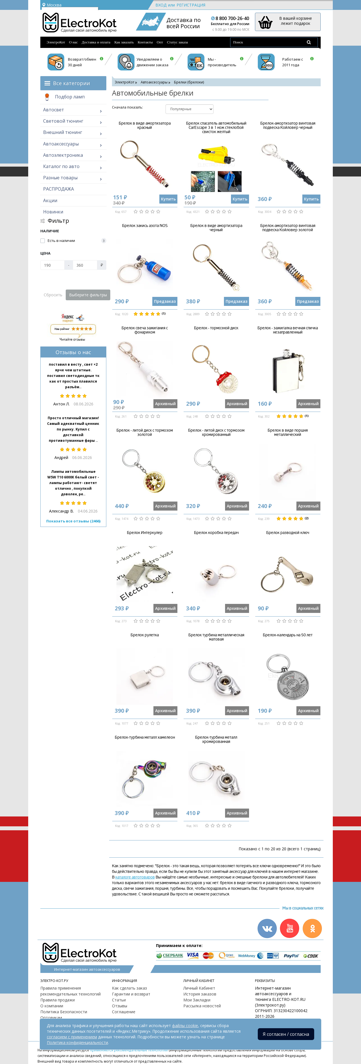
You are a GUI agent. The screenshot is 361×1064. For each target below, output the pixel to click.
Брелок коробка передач (216, 532)
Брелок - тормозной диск (216, 328)
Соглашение (123, 1011)
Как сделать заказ (129, 988)
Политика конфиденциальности (77, 1042)
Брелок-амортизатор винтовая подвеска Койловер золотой (287, 227)
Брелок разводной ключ (287, 532)
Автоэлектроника (63, 155)
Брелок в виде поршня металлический (288, 432)
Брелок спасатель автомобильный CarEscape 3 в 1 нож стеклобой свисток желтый (216, 127)
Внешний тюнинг (62, 132)
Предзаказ (165, 301)
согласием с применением (72, 1036)
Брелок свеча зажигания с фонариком (145, 330)
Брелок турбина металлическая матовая (216, 637)
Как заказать (124, 42)
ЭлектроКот (56, 42)
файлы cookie (185, 1025)
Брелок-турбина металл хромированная (216, 739)
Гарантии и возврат (131, 994)
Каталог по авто (61, 166)
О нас (73, 42)
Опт (160, 42)
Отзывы (119, 1005)
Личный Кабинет (199, 988)
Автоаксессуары (61, 144)
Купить (168, 199)
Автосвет (53, 110)
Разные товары (60, 178)
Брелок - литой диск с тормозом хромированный (216, 432)
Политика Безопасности (63, 1011)
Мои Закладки (196, 1000)
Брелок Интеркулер (144, 532)
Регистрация (191, 5)
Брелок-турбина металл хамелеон (145, 737)
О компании (51, 1005)
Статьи (119, 1000)
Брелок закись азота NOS (145, 225)
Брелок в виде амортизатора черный (216, 227)
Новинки (53, 212)
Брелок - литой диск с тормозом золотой (144, 432)
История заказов (199, 994)
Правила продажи (57, 1000)
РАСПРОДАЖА (58, 189)
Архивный (165, 403)
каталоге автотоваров (135, 877)
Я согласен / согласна (286, 1034)
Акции (50, 200)
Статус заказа (177, 42)
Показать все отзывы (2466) (73, 521)
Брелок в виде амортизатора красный (145, 125)
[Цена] (52, 265)
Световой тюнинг (63, 121)
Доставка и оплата (96, 42)
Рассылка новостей (202, 1005)
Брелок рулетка (145, 635)
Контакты (145, 42)
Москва (51, 5)
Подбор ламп (64, 97)
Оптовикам (51, 1017)
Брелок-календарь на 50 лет (287, 635)
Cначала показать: (127, 107)
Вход (160, 5)
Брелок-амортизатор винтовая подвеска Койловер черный (287, 125)
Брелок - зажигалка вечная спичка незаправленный (287, 330)
